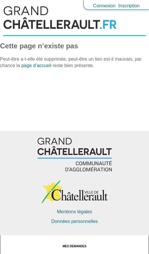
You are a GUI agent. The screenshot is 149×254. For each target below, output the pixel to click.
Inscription (129, 5)
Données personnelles (74, 221)
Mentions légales (74, 211)
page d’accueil (36, 65)
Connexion (104, 5)
